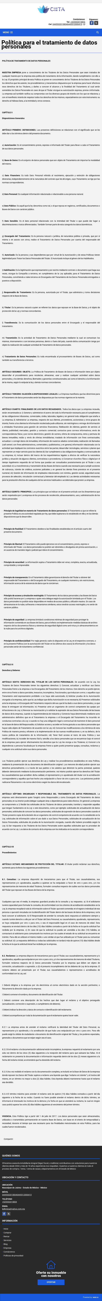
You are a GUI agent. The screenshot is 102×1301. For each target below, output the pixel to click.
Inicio (6, 1229)
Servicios (7, 1240)
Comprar (7, 1233)
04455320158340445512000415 (67, 24)
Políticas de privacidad (13, 1255)
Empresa (7, 1248)
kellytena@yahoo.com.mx (13, 1209)
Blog (6, 1244)
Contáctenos (9, 1252)
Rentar (6, 1236)
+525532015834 (77, 22)
